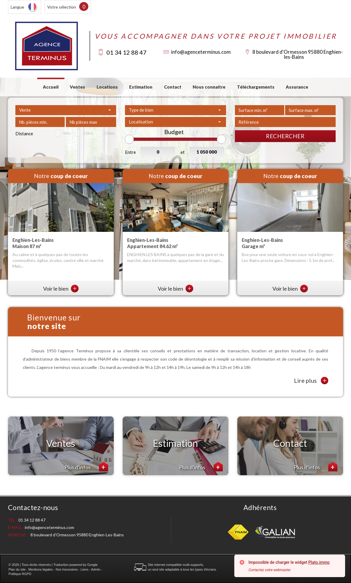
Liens (84, 569)
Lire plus (311, 380)
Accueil (50, 86)
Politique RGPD (20, 574)
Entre (130, 152)
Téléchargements (255, 86)
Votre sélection (61, 6)
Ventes (77, 86)
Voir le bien (61, 288)
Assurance (297, 86)
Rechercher (285, 136)
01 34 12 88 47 (126, 52)
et (183, 152)
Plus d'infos (86, 466)
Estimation (140, 86)
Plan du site (17, 569)
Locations (107, 86)
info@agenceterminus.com (201, 52)
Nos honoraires (67, 569)
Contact (172, 86)
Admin (95, 569)
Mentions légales (40, 569)
